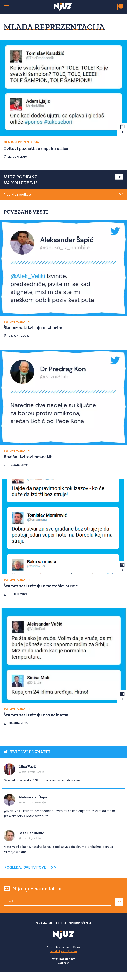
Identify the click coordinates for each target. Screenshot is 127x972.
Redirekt (63, 963)
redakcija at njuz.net (63, 951)
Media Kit (55, 923)
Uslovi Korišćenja (77, 923)
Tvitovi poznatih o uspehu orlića (36, 148)
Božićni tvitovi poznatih (28, 456)
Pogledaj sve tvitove (25, 867)
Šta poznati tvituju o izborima (34, 327)
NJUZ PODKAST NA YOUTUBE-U (20, 180)
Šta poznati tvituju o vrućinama (36, 715)
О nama (41, 923)
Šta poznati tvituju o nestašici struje (41, 586)
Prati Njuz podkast (17, 194)
